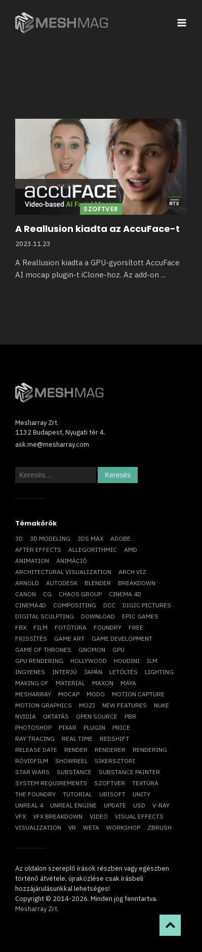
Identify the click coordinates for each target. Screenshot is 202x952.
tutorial (77, 794)
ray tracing (35, 738)
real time (77, 738)
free (136, 627)
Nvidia (25, 716)
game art (69, 638)
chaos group (80, 594)
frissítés (31, 638)
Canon (25, 594)
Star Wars (32, 772)
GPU (118, 649)
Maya (128, 683)
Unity (141, 794)
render (76, 749)
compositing (74, 605)
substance (74, 772)
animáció (71, 560)
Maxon (102, 683)
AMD (130, 549)
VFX (20, 816)
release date (36, 749)
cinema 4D (125, 594)
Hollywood (88, 660)
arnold (27, 583)
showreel (71, 761)
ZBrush (159, 827)
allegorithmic (92, 549)
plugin (94, 727)
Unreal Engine (73, 805)
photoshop (33, 727)
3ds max (90, 538)
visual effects (139, 816)
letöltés (123, 672)
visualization (38, 827)
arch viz (132, 572)
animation (32, 560)
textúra (145, 783)
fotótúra (71, 627)
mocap (68, 694)
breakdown (136, 583)
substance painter (129, 772)
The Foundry (35, 794)
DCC (109, 605)
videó (99, 816)
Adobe (120, 538)
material (70, 683)
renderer (110, 749)
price (121, 727)
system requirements (51, 783)
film (40, 627)
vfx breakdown (58, 816)
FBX (20, 627)
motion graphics (43, 705)
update (115, 805)
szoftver (109, 783)
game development (122, 638)
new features (124, 705)
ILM (152, 660)
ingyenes (30, 672)
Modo (96, 694)
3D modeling (50, 538)
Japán (93, 672)
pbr (130, 716)
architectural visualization (63, 572)
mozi (87, 705)
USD (139, 805)
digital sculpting (44, 616)
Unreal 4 (29, 805)
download (98, 616)
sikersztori (115, 761)
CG (47, 594)
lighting (159, 672)
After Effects (38, 549)
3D (19, 538)
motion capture (138, 694)
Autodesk (61, 583)
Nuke (161, 705)
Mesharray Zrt (36, 909)
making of (32, 683)
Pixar (67, 727)
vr (72, 827)
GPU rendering (39, 660)
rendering (150, 749)
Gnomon (91, 649)
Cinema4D (30, 605)
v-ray (161, 805)
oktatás (56, 716)
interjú (64, 672)
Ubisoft (112, 794)
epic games (140, 616)
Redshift (114, 738)
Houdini (127, 660)
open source (96, 716)
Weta (91, 827)
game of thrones (43, 649)
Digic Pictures (147, 605)
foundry (108, 627)
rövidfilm (31, 761)
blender (98, 583)
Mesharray (33, 694)
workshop (123, 827)
